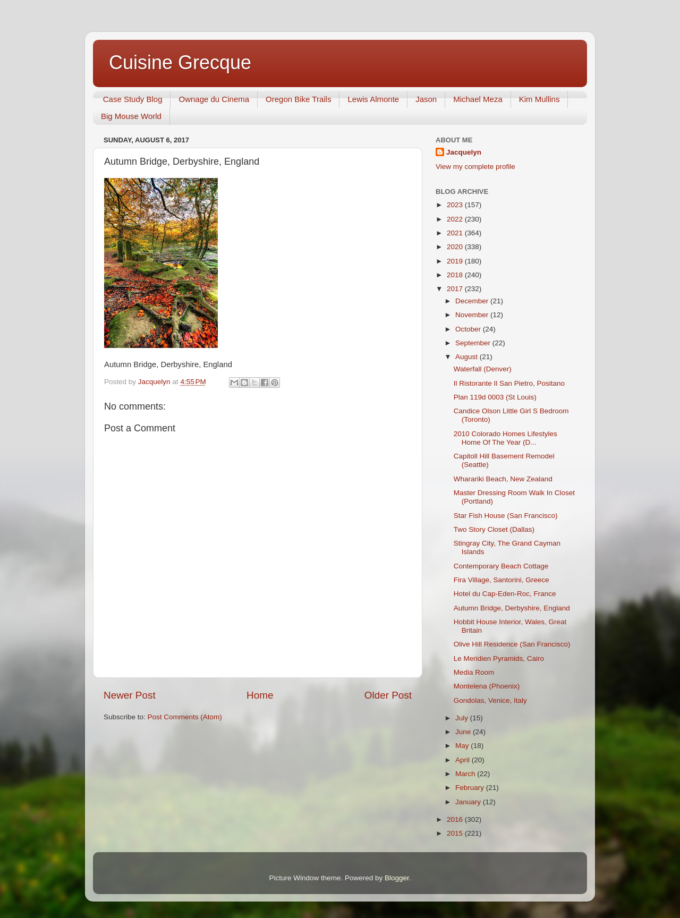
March (466, 774)
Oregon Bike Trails (298, 99)
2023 (456, 205)
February (470, 788)
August (467, 357)
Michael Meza (478, 99)
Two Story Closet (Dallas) (494, 529)
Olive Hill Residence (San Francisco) (512, 644)
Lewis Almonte (373, 99)
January (469, 802)
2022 (456, 219)
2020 (456, 247)
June (464, 732)
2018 (456, 275)
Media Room (474, 672)
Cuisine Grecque (180, 62)
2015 (456, 833)
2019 (456, 261)
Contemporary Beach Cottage (501, 566)
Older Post (388, 695)
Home (259, 695)
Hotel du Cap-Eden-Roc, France (505, 594)
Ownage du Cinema (213, 99)
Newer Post (130, 695)
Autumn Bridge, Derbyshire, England (512, 608)
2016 (456, 819)
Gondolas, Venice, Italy (490, 700)
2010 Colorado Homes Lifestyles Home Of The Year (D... (505, 438)
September (473, 343)
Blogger (397, 878)
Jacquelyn (463, 152)
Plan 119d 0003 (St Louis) (495, 397)
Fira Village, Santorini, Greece (501, 580)
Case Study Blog (133, 99)
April (463, 760)
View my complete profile (475, 167)
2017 (456, 289)
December (472, 301)
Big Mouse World (131, 116)
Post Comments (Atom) (185, 717)
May (463, 746)
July (462, 718)
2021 (456, 233)
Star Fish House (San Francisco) (506, 516)
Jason (426, 99)
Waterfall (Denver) (483, 369)
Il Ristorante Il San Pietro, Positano (509, 383)
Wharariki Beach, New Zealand (503, 479)
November (472, 315)
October (469, 329)
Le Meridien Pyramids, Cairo (499, 658)
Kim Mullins (539, 99)
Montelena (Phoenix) (487, 686)
